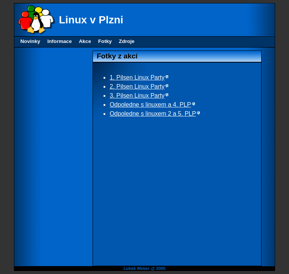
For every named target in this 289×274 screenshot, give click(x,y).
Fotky (105, 41)
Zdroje (127, 41)
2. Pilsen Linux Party (137, 86)
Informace (59, 41)
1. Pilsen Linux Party (137, 77)
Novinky (30, 41)
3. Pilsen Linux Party (137, 95)
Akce (85, 41)
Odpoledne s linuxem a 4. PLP (150, 104)
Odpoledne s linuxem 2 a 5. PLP (153, 113)
